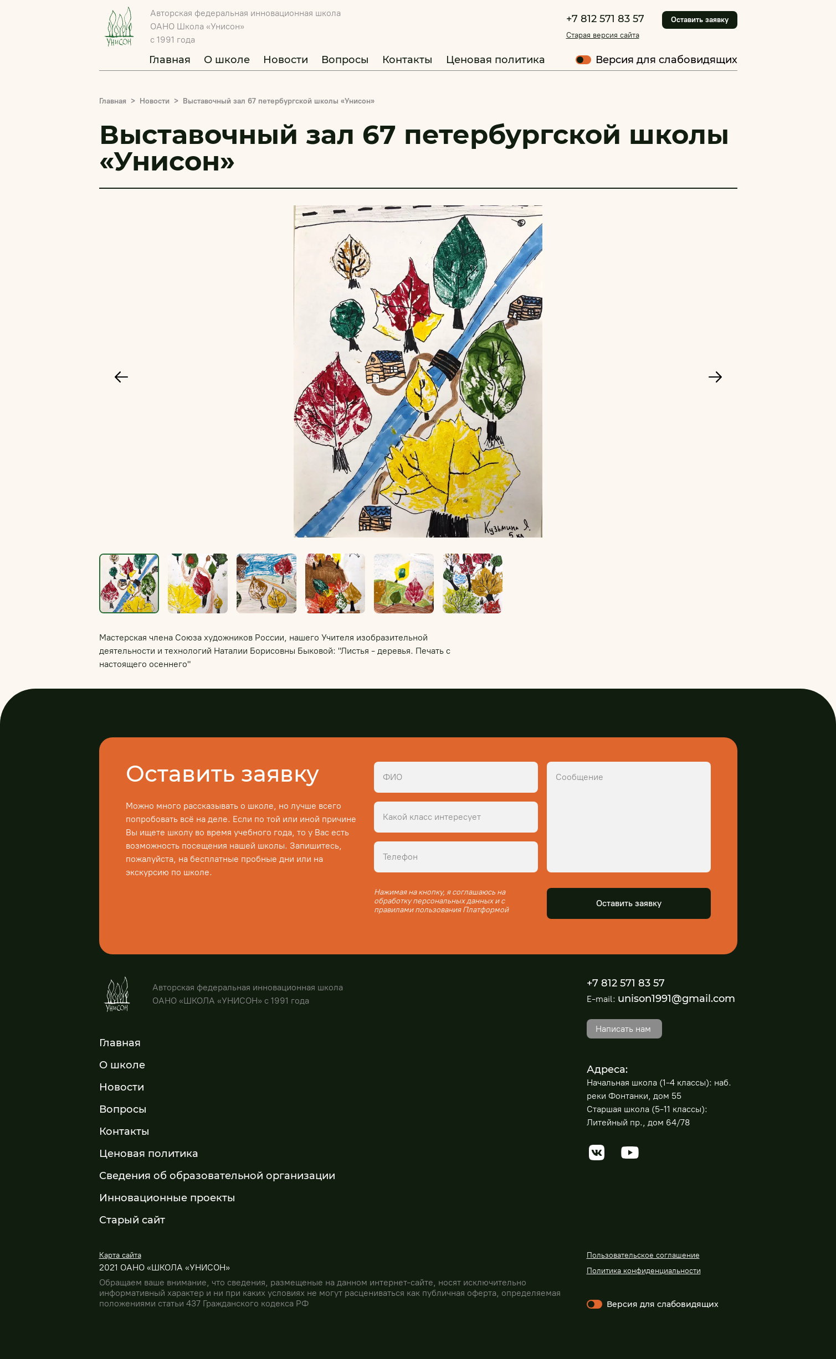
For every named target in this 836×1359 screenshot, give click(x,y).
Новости (285, 60)
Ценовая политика (495, 60)
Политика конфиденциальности (644, 1270)
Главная (170, 60)
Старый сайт (132, 1220)
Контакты (407, 60)
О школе (227, 60)
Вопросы (345, 60)
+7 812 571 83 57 (605, 19)
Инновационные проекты (167, 1198)
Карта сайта (120, 1255)
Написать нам (623, 1029)
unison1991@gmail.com (676, 999)
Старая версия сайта (602, 35)
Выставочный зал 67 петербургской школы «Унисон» (279, 101)
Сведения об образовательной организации (217, 1176)
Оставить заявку (700, 19)
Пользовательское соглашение (643, 1255)
